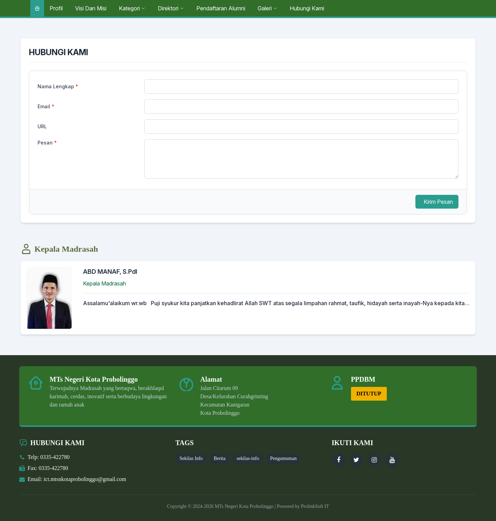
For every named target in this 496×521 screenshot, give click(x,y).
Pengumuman (283, 458)
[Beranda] (37, 8)
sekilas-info (248, 458)
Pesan (47, 143)
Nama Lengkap (58, 86)
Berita (220, 458)
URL (42, 126)
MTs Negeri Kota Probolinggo (243, 506)
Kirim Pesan (438, 201)
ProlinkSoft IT (315, 506)
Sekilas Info (191, 458)
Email (46, 106)
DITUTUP (368, 394)
